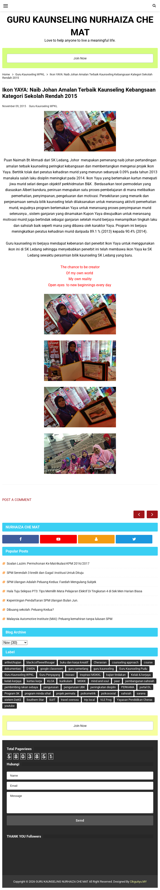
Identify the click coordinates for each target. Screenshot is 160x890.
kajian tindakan (116, 674)
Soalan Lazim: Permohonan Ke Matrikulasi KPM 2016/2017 (48, 563)
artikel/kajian (12, 662)
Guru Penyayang (49, 674)
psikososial (108, 693)
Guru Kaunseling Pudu (133, 668)
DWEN (31, 668)
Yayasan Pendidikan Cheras (134, 699)
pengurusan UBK (74, 687)
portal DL (145, 687)
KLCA (50, 681)
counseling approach (125, 662)
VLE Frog (105, 699)
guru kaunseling (103, 668)
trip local (89, 699)
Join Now (80, 58)
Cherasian (100, 662)
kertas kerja (34, 681)
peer (117, 681)
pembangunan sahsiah (139, 681)
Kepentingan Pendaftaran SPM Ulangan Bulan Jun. (42, 600)
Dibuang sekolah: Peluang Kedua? (30, 609)
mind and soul (100, 681)
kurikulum (66, 681)
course (148, 662)
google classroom (51, 668)
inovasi (69, 674)
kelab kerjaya (12, 681)
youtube (9, 705)
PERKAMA (127, 687)
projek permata (65, 693)
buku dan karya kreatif (74, 662)
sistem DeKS (12, 699)
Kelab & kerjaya (141, 674)
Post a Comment (16, 500)
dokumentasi (12, 668)
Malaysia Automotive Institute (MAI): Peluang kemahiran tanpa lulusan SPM (59, 619)
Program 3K (11, 693)
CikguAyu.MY (138, 881)
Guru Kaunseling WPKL (43, 106)
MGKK (82, 681)
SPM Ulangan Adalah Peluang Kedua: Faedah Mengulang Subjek (51, 582)
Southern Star (35, 699)
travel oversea (70, 699)
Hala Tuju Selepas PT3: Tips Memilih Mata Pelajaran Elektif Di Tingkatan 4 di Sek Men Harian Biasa (74, 591)
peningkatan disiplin (103, 687)
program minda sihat (38, 693)
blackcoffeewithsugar (41, 662)
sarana (141, 693)
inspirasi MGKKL (90, 674)
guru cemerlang (78, 668)
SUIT (52, 699)
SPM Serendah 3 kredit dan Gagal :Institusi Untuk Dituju (45, 573)
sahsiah (126, 693)
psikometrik (88, 693)
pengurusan (50, 687)
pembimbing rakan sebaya (21, 687)
